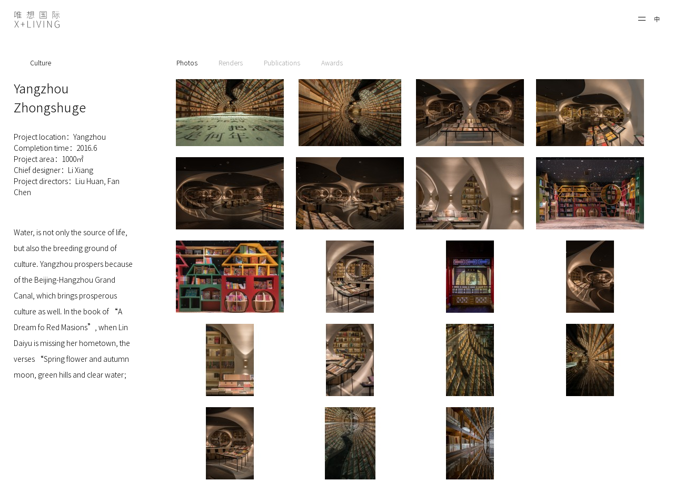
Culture (40, 63)
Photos (186, 63)
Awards (332, 63)
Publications (282, 63)
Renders (231, 63)
